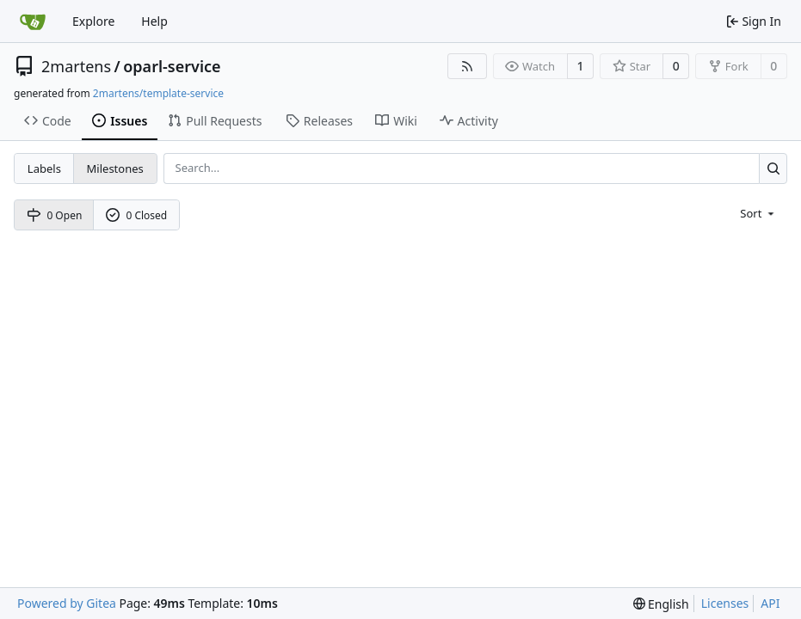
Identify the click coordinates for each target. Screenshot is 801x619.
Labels (44, 168)
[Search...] (773, 168)
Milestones (115, 168)
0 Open (55, 215)
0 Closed (137, 215)
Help (154, 21)
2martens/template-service (158, 93)
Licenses (725, 603)
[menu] (758, 213)
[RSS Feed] (467, 66)
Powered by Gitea (66, 603)
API (770, 603)
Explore (93, 21)
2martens (76, 66)
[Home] (33, 21)
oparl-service (171, 66)
